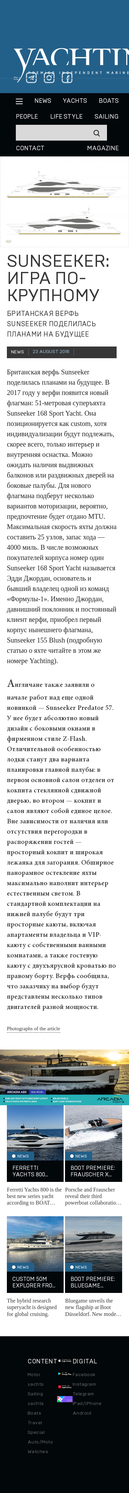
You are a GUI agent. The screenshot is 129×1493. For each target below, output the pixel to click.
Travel (35, 1422)
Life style (66, 117)
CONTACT (30, 148)
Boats (34, 1413)
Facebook (84, 1374)
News (42, 101)
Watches (38, 1451)
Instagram (84, 1384)
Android (82, 1413)
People (27, 117)
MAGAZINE (103, 148)
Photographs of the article (33, 1028)
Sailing (107, 117)
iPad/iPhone (87, 1403)
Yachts (75, 101)
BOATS (109, 101)
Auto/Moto (40, 1442)
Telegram (83, 1394)
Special (36, 1432)
